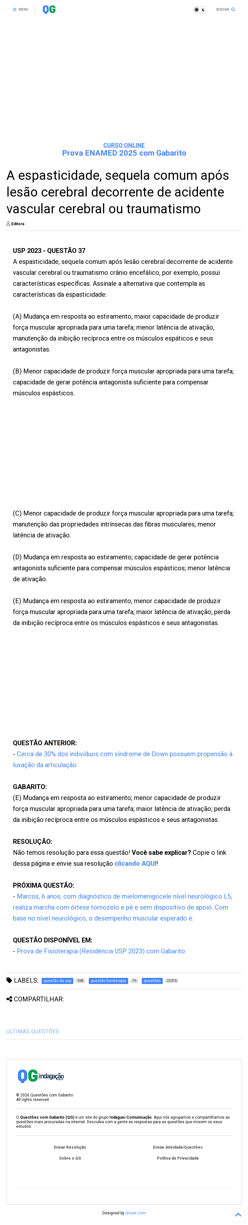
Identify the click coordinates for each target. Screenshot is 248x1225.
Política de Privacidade (178, 1158)
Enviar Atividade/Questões (178, 1147)
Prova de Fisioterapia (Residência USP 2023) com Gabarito (101, 951)
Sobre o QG (70, 1158)
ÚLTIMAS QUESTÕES (32, 1031)
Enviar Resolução (70, 1147)
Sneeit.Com (135, 1213)
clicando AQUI (135, 863)
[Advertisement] (124, 87)
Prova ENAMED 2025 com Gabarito (124, 153)
